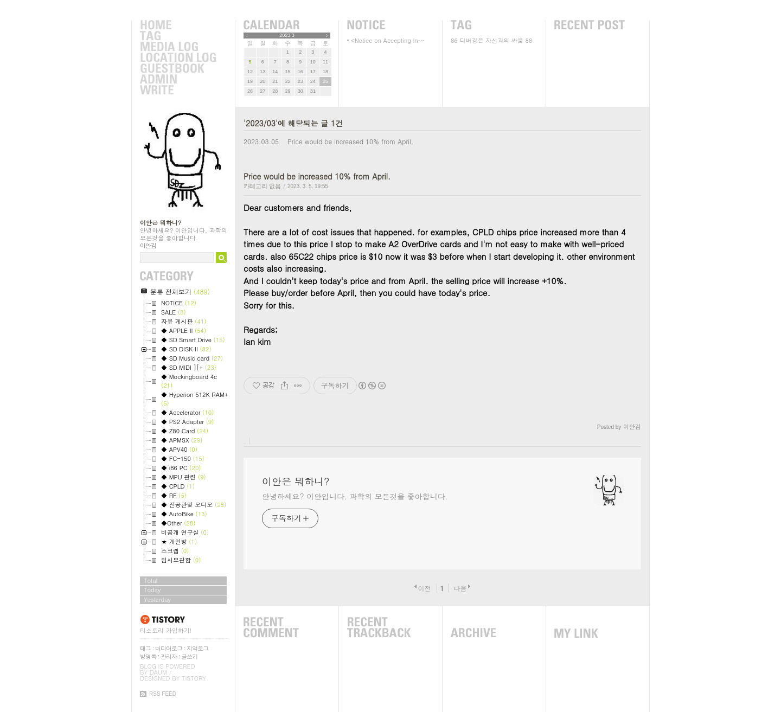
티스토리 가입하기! (165, 630)
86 (454, 40)
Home (178, 25)
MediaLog (178, 47)
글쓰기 (189, 656)
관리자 (169, 656)
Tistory (194, 678)
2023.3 (287, 35)
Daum (158, 672)
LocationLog (178, 58)
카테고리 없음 (262, 186)
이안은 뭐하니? (160, 223)
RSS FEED (162, 694)
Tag (178, 36)
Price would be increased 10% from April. (350, 141)
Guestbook (178, 68)
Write (178, 90)
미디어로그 (168, 648)
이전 (424, 588)
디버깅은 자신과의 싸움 (491, 40)
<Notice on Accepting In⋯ (387, 40)
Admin (178, 79)
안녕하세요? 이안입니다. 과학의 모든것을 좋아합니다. (354, 496)
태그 (145, 648)
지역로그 (197, 648)
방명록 (148, 656)
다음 (460, 588)
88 (529, 40)
